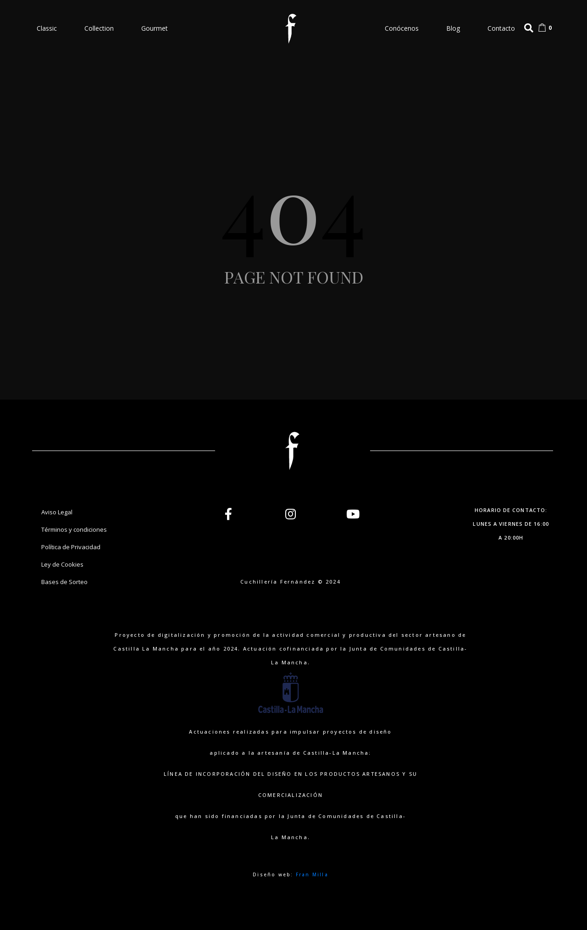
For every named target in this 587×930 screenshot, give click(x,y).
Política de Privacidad (70, 547)
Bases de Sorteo (64, 582)
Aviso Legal (56, 512)
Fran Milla (312, 874)
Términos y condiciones (74, 529)
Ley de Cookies (62, 564)
